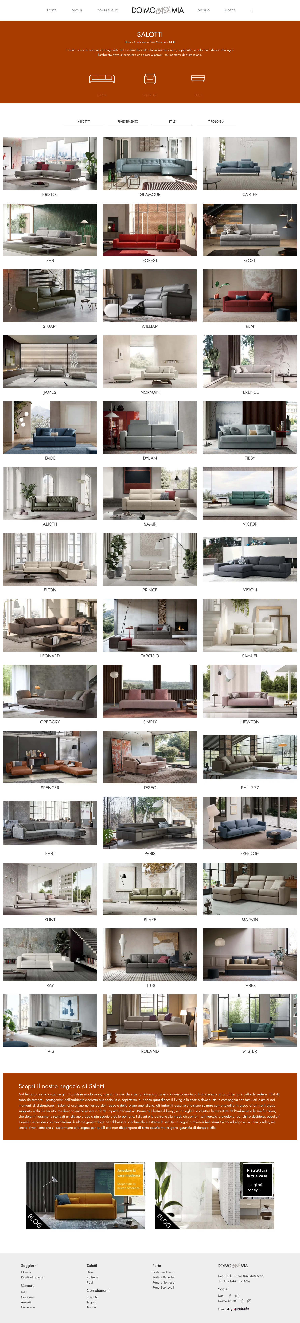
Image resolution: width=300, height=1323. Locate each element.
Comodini (27, 1297)
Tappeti (91, 1302)
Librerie (26, 1272)
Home (128, 42)
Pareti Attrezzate (32, 1277)
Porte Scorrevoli (163, 1287)
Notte (230, 10)
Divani (77, 10)
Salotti (172, 42)
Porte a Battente (163, 1277)
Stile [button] (172, 121)
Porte (52, 10)
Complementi (108, 10)
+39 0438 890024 (237, 1281)
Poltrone (92, 1277)
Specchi (92, 1297)
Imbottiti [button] (83, 121)
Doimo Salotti (227, 1301)
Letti (24, 1292)
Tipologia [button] (216, 121)
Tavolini (92, 1307)
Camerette (28, 1307)
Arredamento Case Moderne (150, 42)
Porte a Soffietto (163, 1282)
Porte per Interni (163, 1272)
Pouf (90, 1282)
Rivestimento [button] (127, 121)
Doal (221, 1295)
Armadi (26, 1302)
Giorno (204, 10)
